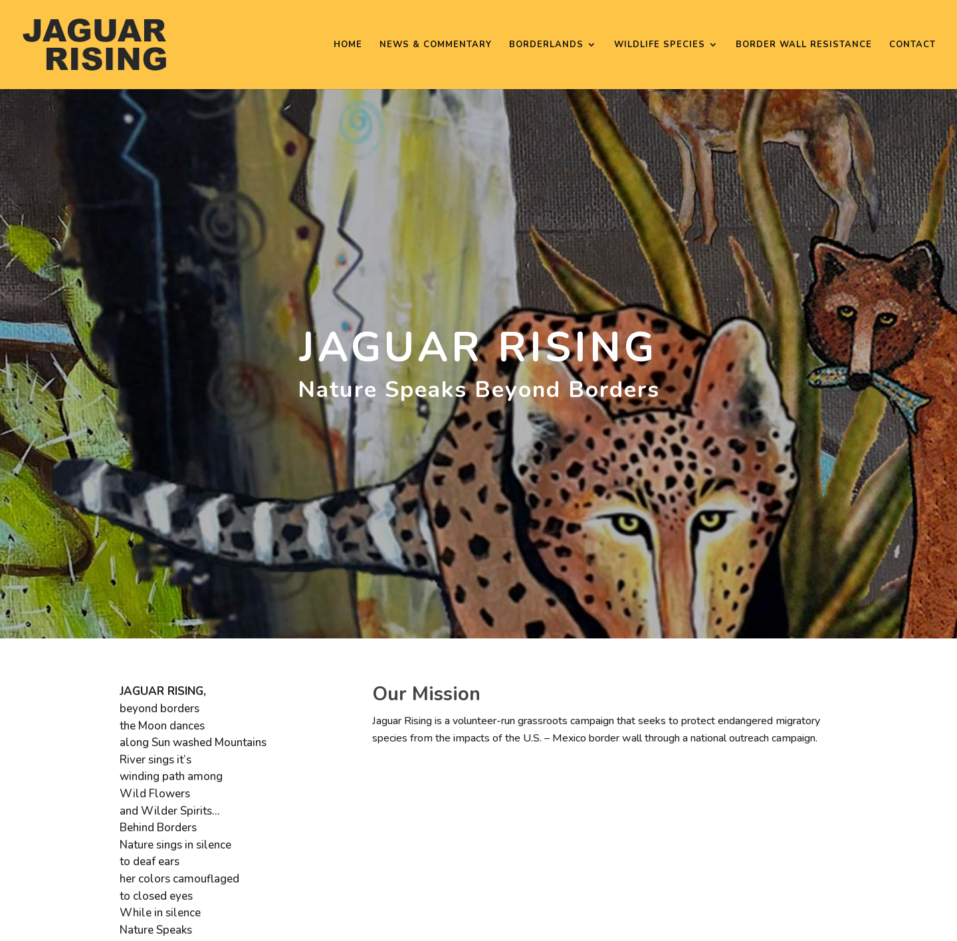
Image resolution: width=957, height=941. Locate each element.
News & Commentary (435, 45)
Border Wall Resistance (804, 45)
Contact (912, 45)
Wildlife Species (659, 45)
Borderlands (546, 45)
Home (348, 45)
